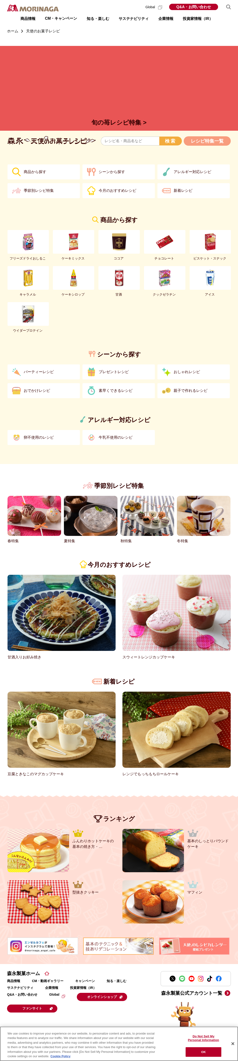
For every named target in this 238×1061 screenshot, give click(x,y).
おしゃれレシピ (187, 372)
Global (153, 7)
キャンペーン (85, 981)
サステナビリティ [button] (134, 19)
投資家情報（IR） (83, 988)
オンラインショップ (106, 996)
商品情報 (13, 981)
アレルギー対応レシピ (192, 172)
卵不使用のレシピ (39, 437)
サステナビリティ (20, 988)
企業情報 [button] (165, 19)
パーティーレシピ (39, 372)
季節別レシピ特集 (39, 191)
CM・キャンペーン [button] (61, 18)
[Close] (233, 1044)
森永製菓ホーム (23, 973)
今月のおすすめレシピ (117, 191)
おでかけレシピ (37, 391)
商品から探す (35, 172)
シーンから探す (112, 172)
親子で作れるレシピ (190, 391)
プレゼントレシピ (114, 372)
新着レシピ (183, 191)
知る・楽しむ (116, 981)
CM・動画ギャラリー (47, 981)
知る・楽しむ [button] (98, 19)
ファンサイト (38, 1008)
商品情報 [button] (27, 19)
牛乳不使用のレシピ (116, 437)
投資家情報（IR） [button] (198, 19)
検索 (170, 141)
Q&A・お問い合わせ (193, 7)
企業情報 (51, 988)
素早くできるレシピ (116, 391)
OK (203, 1052)
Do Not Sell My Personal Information (203, 1038)
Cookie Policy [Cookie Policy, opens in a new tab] (60, 1056)
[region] (119, 1044)
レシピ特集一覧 (207, 141)
